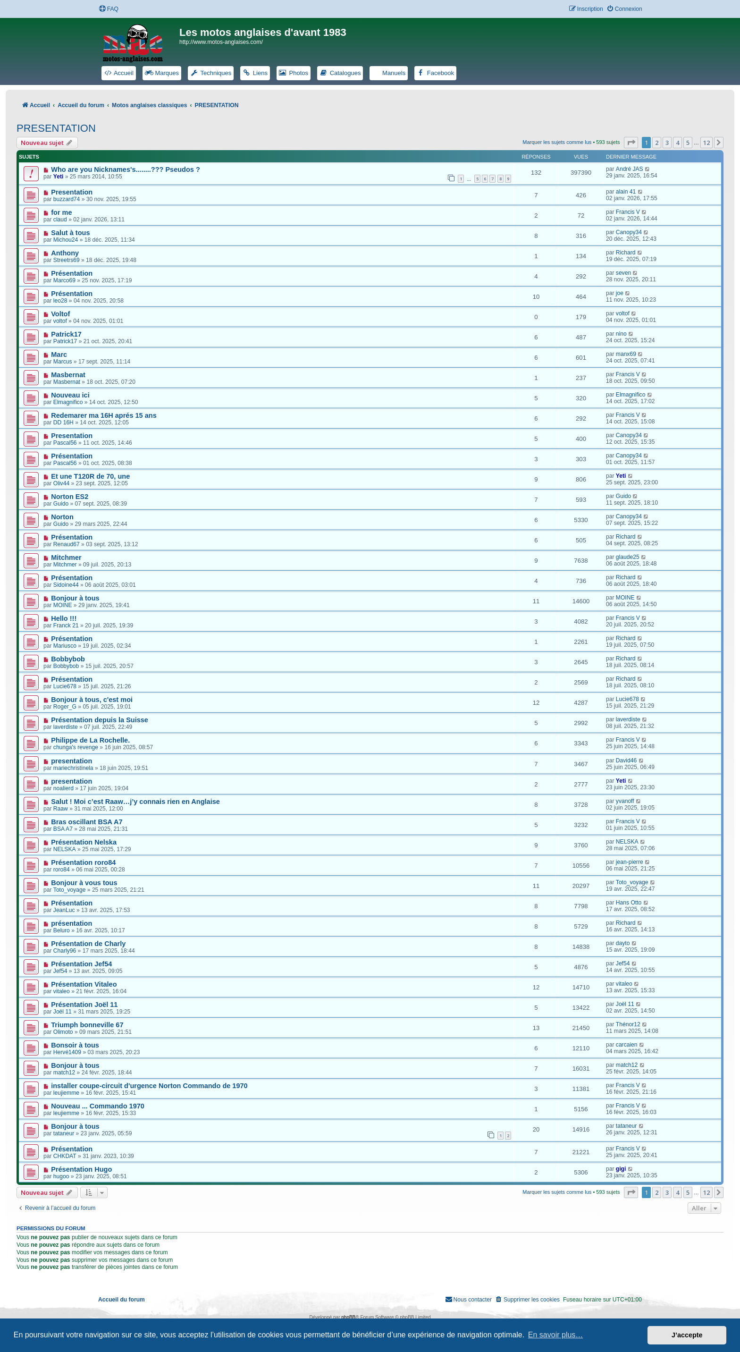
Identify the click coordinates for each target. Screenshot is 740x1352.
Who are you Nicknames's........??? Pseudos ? (125, 169)
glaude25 (627, 557)
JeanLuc (64, 910)
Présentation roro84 (83, 862)
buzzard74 (66, 199)
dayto (623, 943)
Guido (60, 503)
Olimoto (63, 1032)
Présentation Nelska (84, 842)
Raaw (60, 808)
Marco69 (64, 280)
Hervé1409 (67, 1052)
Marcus (62, 361)
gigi (621, 1169)
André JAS (629, 169)
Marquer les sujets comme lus (556, 142)
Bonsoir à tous (75, 1045)
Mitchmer (66, 557)
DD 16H (63, 422)
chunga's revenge (75, 747)
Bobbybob (68, 659)
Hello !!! (63, 618)
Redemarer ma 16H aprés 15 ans (104, 415)
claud (60, 219)
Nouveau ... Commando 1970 (97, 1106)
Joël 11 (62, 1011)
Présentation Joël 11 (84, 1004)
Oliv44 (61, 483)
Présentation (71, 273)
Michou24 (65, 240)
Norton (62, 517)
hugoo (61, 1176)
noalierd (63, 788)
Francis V (628, 212)
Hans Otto (628, 902)
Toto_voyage (69, 890)
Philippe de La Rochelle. (90, 740)
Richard (626, 252)
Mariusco (64, 645)
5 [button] (688, 142)
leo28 (60, 300)
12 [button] (706, 142)
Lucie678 (64, 686)
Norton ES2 (69, 496)
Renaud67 (66, 544)
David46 (626, 760)
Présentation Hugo (81, 1169)
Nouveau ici (70, 395)
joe (619, 293)
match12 (64, 1072)
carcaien (627, 1044)
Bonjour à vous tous (84, 883)
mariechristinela (73, 768)
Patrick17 (66, 334)
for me (61, 212)
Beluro (61, 930)
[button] (631, 142)
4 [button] (677, 142)
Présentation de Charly (88, 943)
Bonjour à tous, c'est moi (92, 699)
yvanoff (625, 801)
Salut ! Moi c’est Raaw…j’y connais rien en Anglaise (135, 801)
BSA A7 (63, 829)
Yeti (58, 176)
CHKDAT (64, 1156)
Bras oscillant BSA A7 (86, 822)
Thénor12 (628, 1024)
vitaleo (61, 991)
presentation (71, 761)
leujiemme (66, 1093)
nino (621, 333)
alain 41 (626, 191)
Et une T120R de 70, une (90, 476)
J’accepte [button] (687, 1335)
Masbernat (68, 375)
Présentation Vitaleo (84, 984)
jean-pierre (629, 862)
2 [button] (656, 142)
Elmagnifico (68, 402)
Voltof (60, 314)
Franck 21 (66, 625)
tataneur (63, 1133)
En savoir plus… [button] (555, 1335)
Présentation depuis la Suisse (99, 720)
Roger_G (64, 706)
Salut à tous (70, 233)
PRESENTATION (56, 128)
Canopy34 (629, 232)
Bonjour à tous (75, 598)
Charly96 (64, 950)
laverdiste (65, 727)
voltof (60, 321)
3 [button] (667, 142)
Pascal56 (65, 442)
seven (623, 273)
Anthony (65, 253)
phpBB (348, 1317)
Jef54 (60, 971)
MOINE (62, 605)
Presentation (71, 192)
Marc (59, 354)
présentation (71, 923)
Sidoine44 (66, 585)
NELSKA (64, 849)
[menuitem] (108, 9)
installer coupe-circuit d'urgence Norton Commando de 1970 (149, 1086)
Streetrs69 (66, 260)
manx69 (626, 354)
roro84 (61, 869)
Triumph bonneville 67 (87, 1025)
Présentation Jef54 (81, 964)
